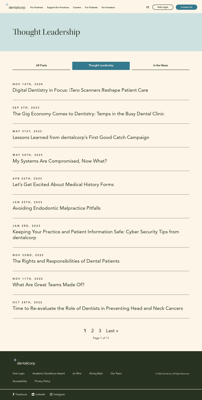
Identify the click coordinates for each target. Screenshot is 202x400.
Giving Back (96, 373)
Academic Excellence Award (49, 373)
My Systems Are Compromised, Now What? (60, 161)
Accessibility (20, 381)
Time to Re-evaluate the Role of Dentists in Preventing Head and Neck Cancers (98, 308)
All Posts (41, 65)
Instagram (59, 394)
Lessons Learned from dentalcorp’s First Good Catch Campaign (81, 137)
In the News (160, 65)
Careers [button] (77, 7)
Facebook (21, 394)
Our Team (116, 373)
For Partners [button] (36, 7)
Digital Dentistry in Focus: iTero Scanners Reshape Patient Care (80, 90)
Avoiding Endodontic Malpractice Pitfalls (57, 208)
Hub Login (19, 373)
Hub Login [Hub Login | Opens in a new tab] (162, 7)
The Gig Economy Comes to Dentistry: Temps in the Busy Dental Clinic (88, 114)
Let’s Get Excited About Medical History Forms (63, 184)
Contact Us (186, 7)
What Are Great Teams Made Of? (48, 285)
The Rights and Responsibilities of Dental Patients (66, 261)
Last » (112, 331)
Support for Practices (58, 7)
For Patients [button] (91, 7)
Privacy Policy (42, 381)
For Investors (108, 7)
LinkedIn (40, 394)
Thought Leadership (101, 65)
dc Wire (77, 373)
